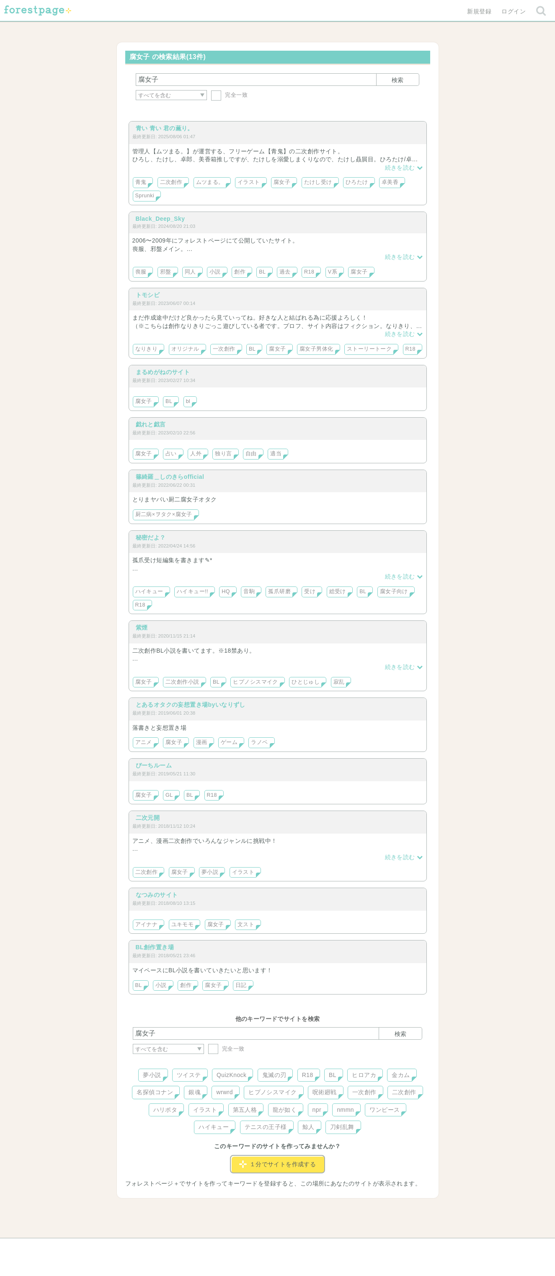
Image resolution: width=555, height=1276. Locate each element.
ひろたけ (357, 182)
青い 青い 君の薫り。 (165, 128)
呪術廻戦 (324, 1092)
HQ (226, 591)
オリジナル (185, 349)
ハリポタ (165, 1109)
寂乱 (339, 682)
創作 (239, 272)
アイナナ (146, 924)
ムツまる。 (210, 182)
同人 (190, 272)
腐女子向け (394, 591)
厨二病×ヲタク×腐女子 (163, 514)
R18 (309, 272)
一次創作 (224, 349)
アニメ (143, 742)
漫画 (201, 742)
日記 (241, 985)
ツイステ (189, 1075)
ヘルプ (170, 1247)
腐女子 (282, 182)
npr (317, 1109)
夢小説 (209, 872)
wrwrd (224, 1092)
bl (188, 401)
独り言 (223, 454)
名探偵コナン (155, 1092)
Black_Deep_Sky (160, 218)
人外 (195, 454)
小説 (215, 272)
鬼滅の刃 (274, 1075)
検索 (397, 80)
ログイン (513, 11)
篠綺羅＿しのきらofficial (170, 476)
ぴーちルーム (154, 765)
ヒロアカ (364, 1075)
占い (171, 454)
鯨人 (308, 1127)
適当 (275, 454)
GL (169, 795)
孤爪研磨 (279, 591)
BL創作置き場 (155, 947)
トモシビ (148, 295)
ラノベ (259, 742)
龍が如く (285, 1109)
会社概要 (309, 1247)
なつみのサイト (157, 894)
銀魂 (194, 1092)
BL (262, 272)
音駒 (249, 591)
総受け (337, 591)
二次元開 (148, 817)
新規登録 (479, 11)
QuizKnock (231, 1075)
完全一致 (229, 95)
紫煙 (142, 627)
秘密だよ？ (151, 537)
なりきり (146, 349)
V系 (332, 272)
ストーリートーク (369, 349)
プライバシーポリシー (368, 1247)
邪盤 (165, 272)
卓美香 (390, 182)
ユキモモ (182, 924)
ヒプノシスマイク (255, 682)
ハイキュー (149, 591)
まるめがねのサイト (163, 372)
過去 (285, 272)
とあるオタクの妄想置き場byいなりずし (190, 704)
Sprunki (145, 196)
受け (309, 591)
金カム (401, 1075)
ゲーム (229, 742)
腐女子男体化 (316, 349)
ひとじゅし (306, 682)
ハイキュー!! (192, 591)
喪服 (141, 272)
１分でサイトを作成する (277, 1164)
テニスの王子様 (266, 1127)
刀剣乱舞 (342, 1127)
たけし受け (318, 182)
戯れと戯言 (151, 424)
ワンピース (384, 1109)
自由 (251, 454)
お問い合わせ (216, 1247)
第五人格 (245, 1109)
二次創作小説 (182, 682)
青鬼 (141, 182)
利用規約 (265, 1247)
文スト (245, 924)
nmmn (345, 1109)
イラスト (248, 182)
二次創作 (171, 182)
